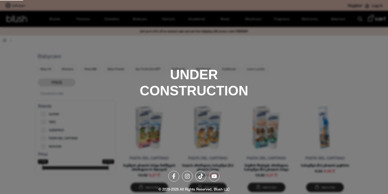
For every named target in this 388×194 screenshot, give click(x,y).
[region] (194, 97)
